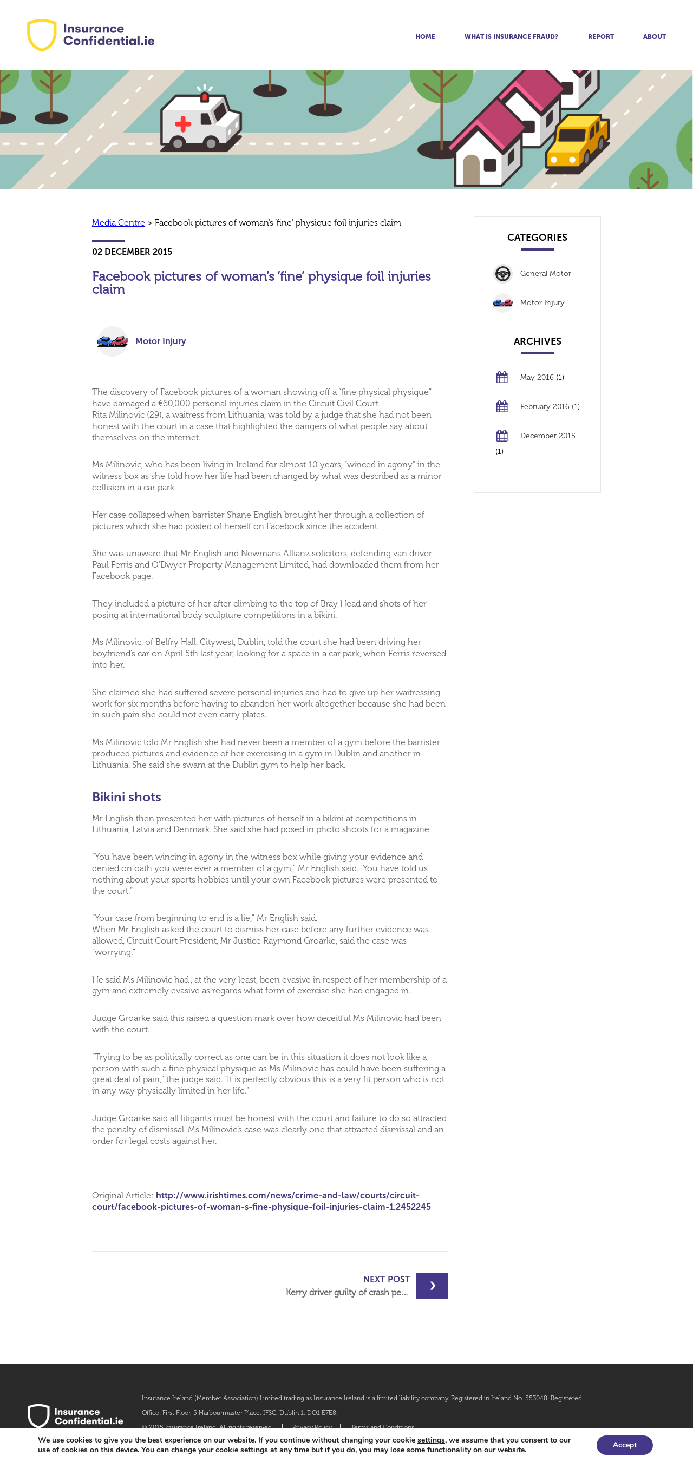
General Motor (545, 273)
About (654, 37)
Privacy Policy (312, 1427)
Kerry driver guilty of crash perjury (353, 1286)
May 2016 (537, 377)
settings (431, 1440)
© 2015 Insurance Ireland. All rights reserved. (207, 1427)
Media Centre (118, 223)
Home (425, 37)
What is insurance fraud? (511, 37)
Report (601, 37)
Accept (625, 1445)
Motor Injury (160, 341)
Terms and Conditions (382, 1427)
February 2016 (545, 406)
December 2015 (548, 435)
